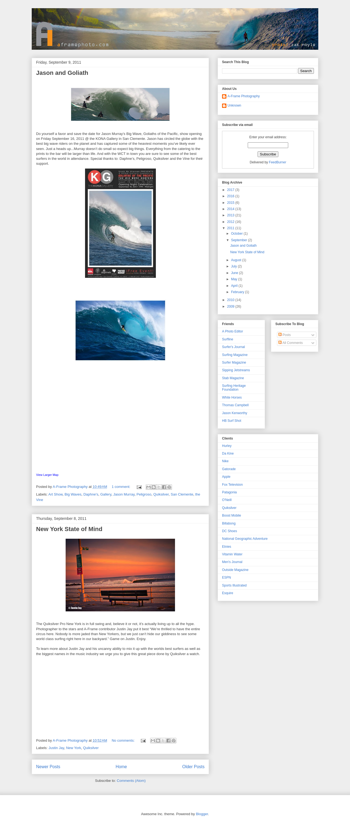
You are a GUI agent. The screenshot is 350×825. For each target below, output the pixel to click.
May (234, 279)
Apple (226, 477)
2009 (231, 306)
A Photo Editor (232, 331)
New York (73, 748)
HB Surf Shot (231, 421)
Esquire (227, 593)
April (234, 286)
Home (121, 766)
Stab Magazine (233, 378)
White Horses (232, 397)
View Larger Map (47, 474)
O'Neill (227, 500)
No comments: (123, 740)
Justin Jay (56, 748)
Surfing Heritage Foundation (234, 387)
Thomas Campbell (235, 405)
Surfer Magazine (234, 362)
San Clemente (182, 494)
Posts (284, 335)
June (235, 273)
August (236, 260)
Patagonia (229, 492)
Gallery (105, 494)
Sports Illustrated (234, 585)
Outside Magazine (235, 570)
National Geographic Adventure (245, 539)
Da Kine (228, 453)
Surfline (227, 339)
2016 (231, 196)
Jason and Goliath (62, 72)
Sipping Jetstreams (236, 370)
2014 (231, 209)
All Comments (290, 343)
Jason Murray (124, 494)
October (237, 233)
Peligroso (143, 494)
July (234, 266)
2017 (231, 190)
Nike (225, 461)
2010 (231, 300)
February (238, 292)
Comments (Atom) (131, 781)
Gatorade (229, 469)
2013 (231, 215)
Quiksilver (161, 494)
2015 (231, 203)
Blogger (202, 814)
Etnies (226, 547)
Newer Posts (48, 766)
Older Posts (193, 766)
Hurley (227, 446)
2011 (231, 228)
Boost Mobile (231, 515)
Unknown (234, 105)
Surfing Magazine (234, 355)
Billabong (228, 523)
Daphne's (90, 494)
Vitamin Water (232, 554)
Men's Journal (232, 562)
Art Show (55, 494)
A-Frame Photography (244, 96)
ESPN (226, 577)
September (239, 240)
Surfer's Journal (233, 347)
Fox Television (232, 485)
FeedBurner (277, 162)
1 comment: (121, 487)
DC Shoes (229, 531)
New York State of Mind (69, 529)
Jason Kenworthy (234, 413)
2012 (231, 222)
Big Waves (73, 494)
